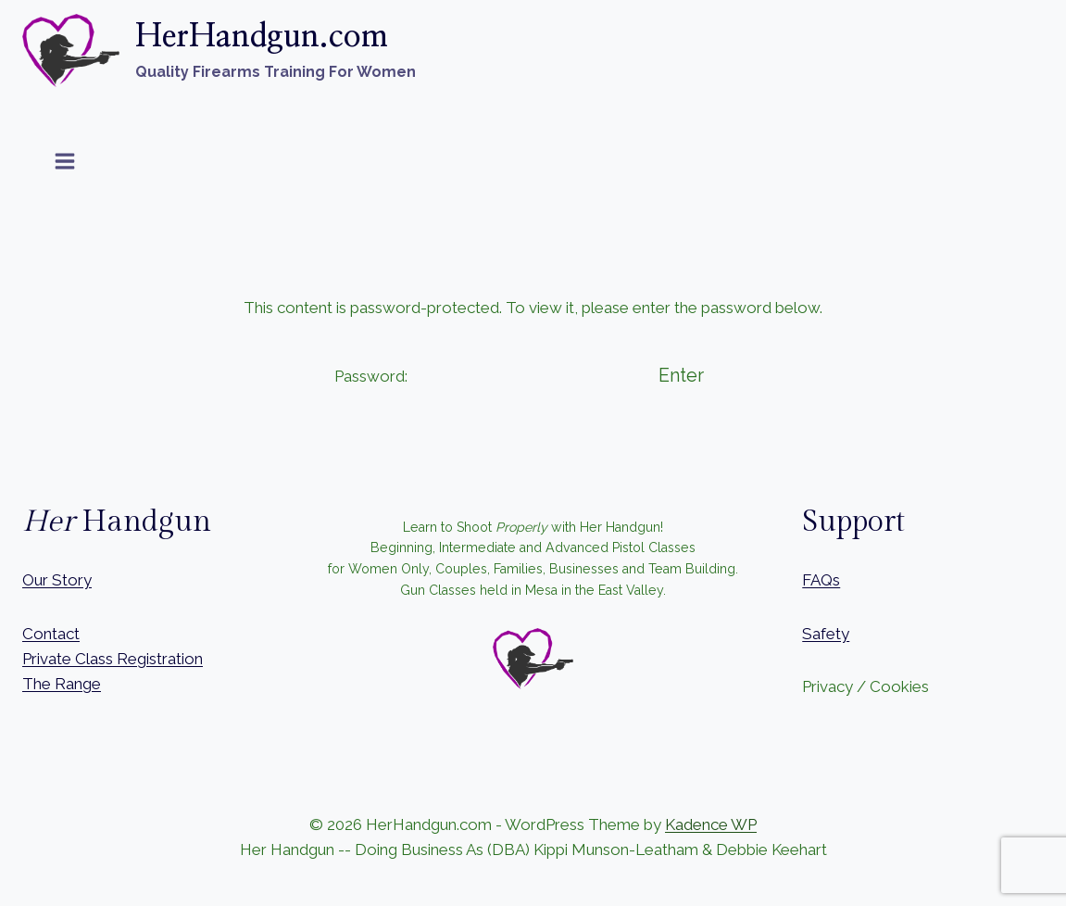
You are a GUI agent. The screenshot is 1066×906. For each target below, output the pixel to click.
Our (35, 580)
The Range (61, 683)
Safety (825, 633)
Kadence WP (711, 824)
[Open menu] (65, 161)
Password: (480, 376)
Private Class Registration (112, 658)
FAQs (821, 580)
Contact (51, 633)
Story (72, 580)
